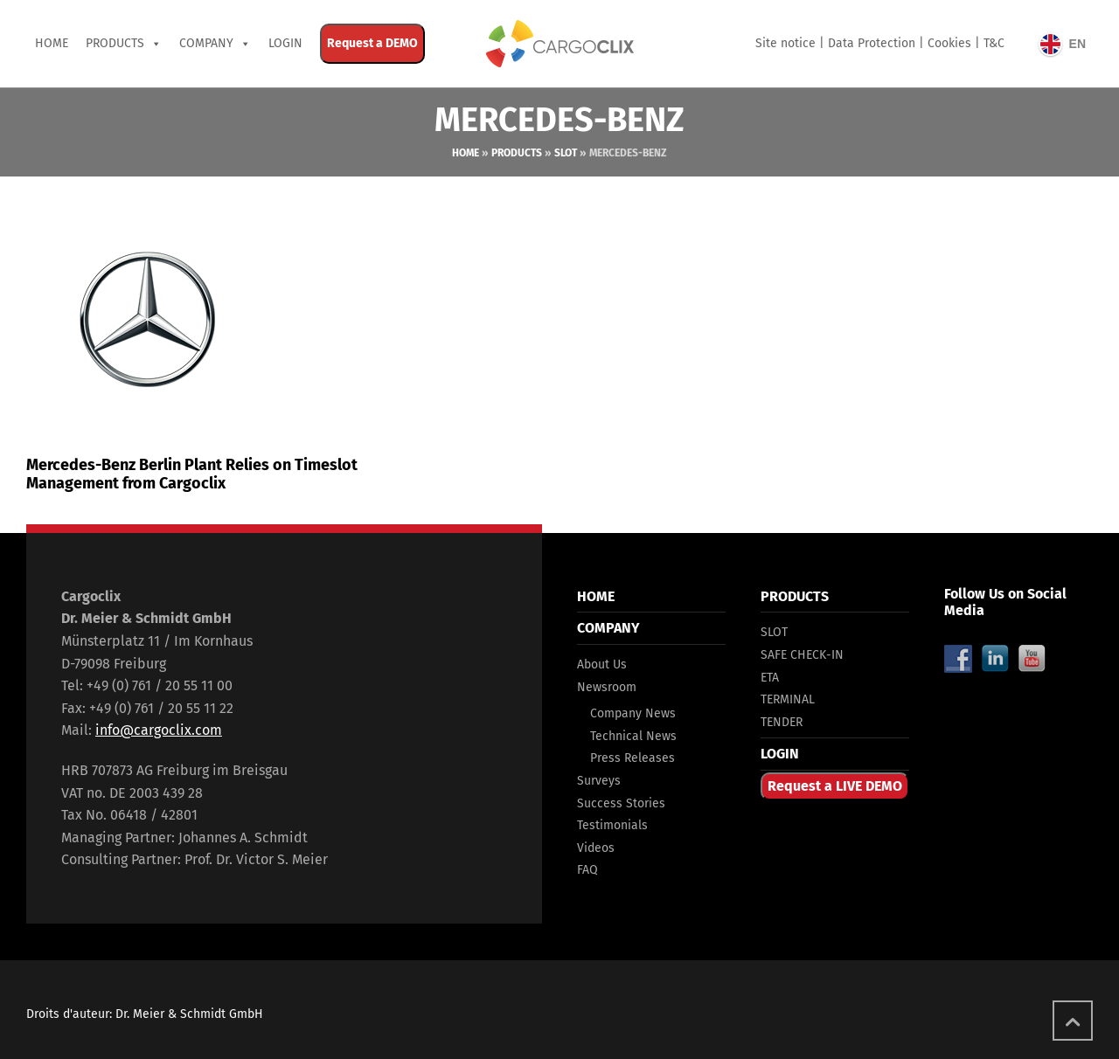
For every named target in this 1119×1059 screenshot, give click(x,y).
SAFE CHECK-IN (802, 654)
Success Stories (621, 803)
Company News (633, 713)
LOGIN (780, 753)
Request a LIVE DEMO (835, 786)
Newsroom (606, 687)
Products (516, 153)
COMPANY (206, 43)
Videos (596, 848)
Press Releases (632, 758)
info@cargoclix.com (158, 730)
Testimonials (612, 825)
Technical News (633, 736)
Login (285, 43)
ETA (770, 677)
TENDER (782, 722)
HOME (596, 596)
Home (51, 43)
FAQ (587, 869)
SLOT (774, 632)
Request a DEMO (372, 43)
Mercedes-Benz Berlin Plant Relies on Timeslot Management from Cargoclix (192, 474)
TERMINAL (788, 699)
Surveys (599, 780)
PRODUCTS (115, 43)
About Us (602, 664)
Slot (565, 153)
